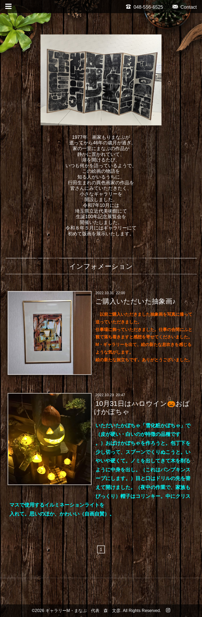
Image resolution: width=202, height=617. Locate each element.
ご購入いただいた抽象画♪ (135, 301)
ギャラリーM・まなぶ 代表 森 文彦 (83, 610)
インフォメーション (101, 266)
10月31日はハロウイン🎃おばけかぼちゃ (141, 407)
